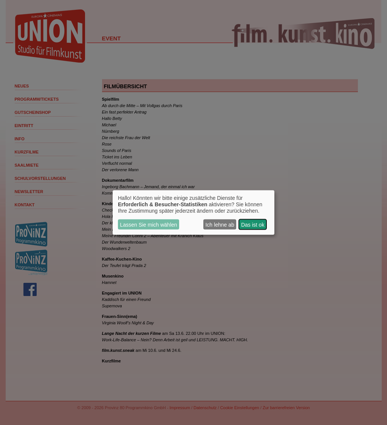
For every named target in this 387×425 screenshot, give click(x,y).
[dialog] (193, 212)
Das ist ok (252, 224)
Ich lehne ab (219, 224)
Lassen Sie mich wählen (148, 224)
